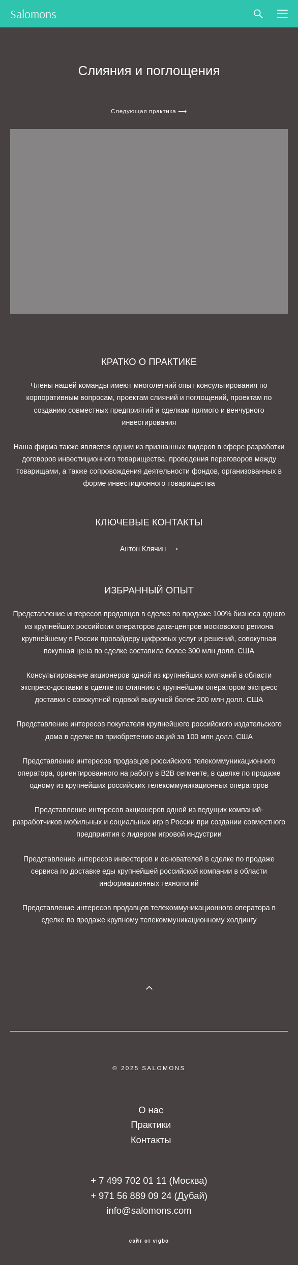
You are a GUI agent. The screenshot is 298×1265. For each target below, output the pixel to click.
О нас (150, 1110)
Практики (151, 1124)
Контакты (151, 1140)
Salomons (33, 14)
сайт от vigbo (149, 1241)
